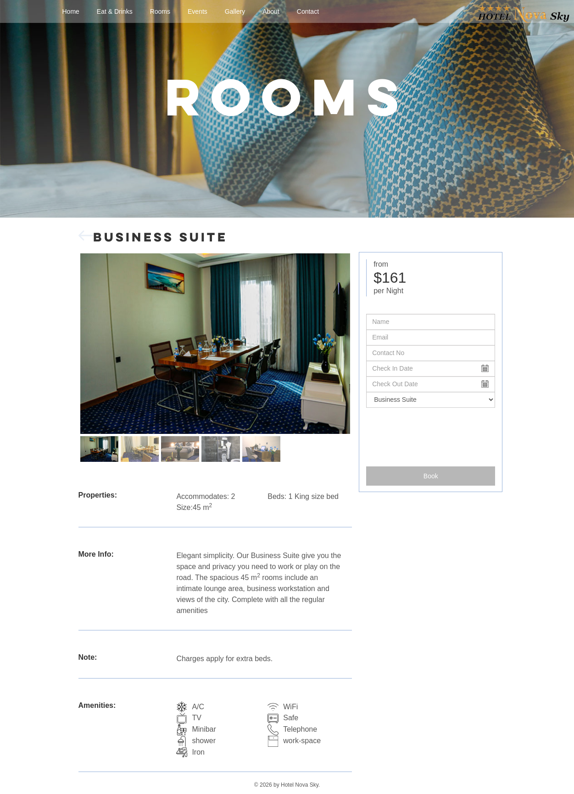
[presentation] (431, 433)
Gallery (235, 11)
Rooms (160, 11)
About (270, 11)
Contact (308, 11)
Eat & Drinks (115, 11)
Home (70, 11)
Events (197, 11)
